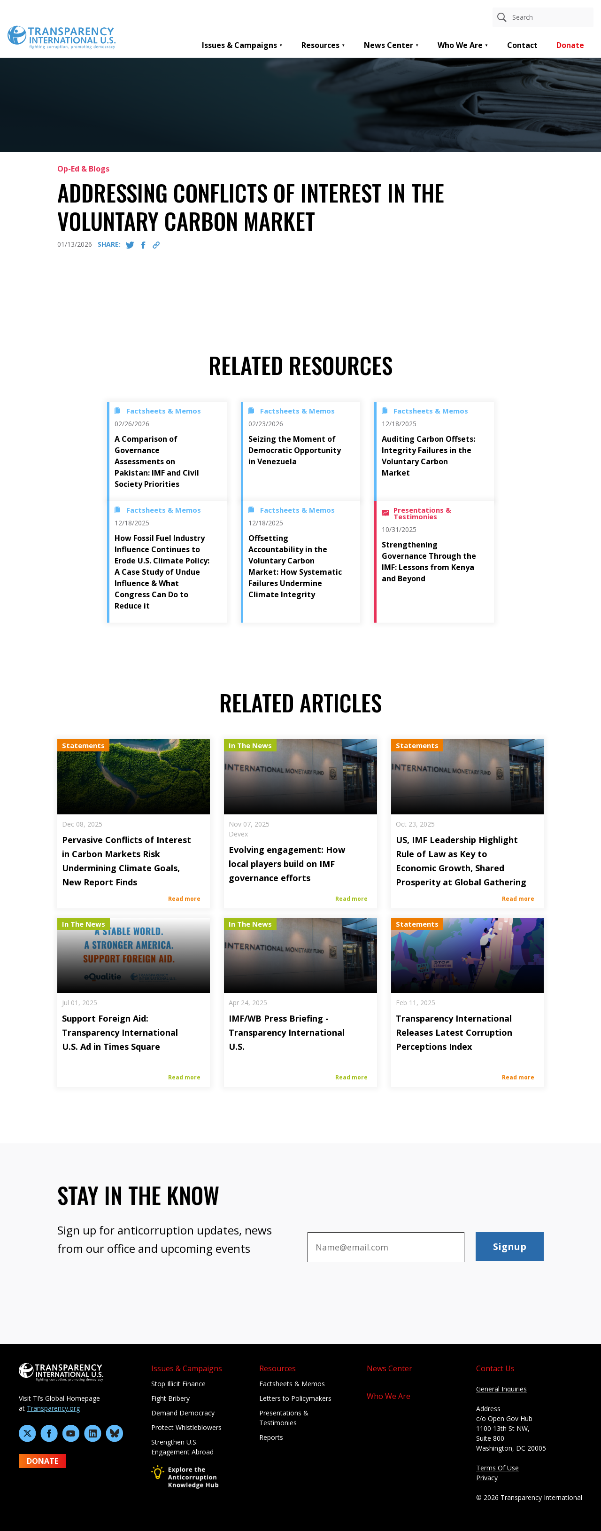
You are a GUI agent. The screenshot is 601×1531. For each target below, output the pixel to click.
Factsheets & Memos (292, 1383)
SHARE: (109, 244)
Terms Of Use (497, 1467)
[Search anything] (543, 17)
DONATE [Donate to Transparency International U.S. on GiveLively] (42, 1461)
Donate (570, 45)
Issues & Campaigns (239, 45)
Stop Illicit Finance (178, 1383)
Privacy (487, 1477)
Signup (509, 1246)
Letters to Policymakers (295, 1398)
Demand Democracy (183, 1412)
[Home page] (62, 36)
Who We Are (460, 45)
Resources (320, 45)
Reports (271, 1437)
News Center (388, 45)
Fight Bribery (170, 1398)
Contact (522, 45)
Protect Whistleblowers (186, 1427)
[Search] (502, 17)
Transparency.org (53, 1408)
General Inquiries (501, 1388)
